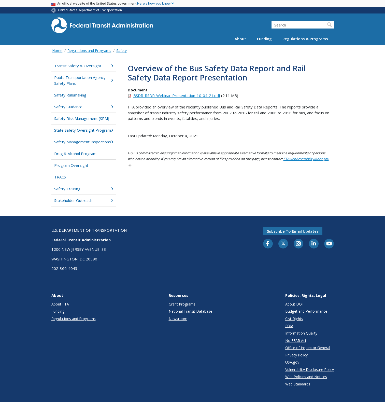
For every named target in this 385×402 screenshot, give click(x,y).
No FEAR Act (295, 340)
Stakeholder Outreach (83, 200)
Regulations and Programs (89, 50)
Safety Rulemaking (70, 95)
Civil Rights (294, 318)
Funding (264, 38)
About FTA (60, 304)
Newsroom (178, 318)
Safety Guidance (83, 106)
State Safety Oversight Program (83, 130)
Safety (121, 50)
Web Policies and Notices (306, 376)
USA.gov (292, 362)
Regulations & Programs (305, 38)
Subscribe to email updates (293, 231)
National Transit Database (190, 311)
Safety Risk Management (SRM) (81, 118)
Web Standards (297, 384)
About (240, 38)
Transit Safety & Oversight (83, 65)
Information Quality (301, 333)
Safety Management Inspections (83, 141)
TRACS (60, 176)
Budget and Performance (306, 311)
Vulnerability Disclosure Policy (309, 369)
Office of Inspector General (307, 347)
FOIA (289, 325)
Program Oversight (71, 165)
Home (57, 50)
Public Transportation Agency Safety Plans (83, 80)
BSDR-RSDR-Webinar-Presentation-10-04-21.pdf (176, 95)
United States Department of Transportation (90, 10)
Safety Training (83, 188)
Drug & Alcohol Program (75, 153)
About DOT (294, 304)
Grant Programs (182, 304)
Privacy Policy (296, 355)
